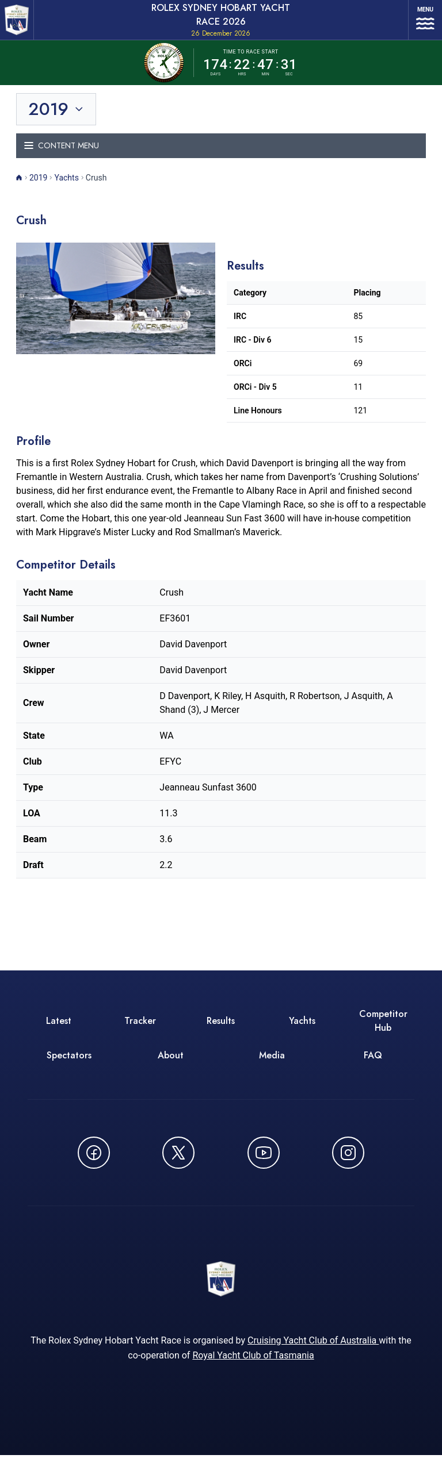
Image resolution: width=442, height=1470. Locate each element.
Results (221, 1030)
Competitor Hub (383, 1030)
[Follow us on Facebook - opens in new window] (94, 1162)
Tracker (140, 1030)
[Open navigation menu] (419, 24)
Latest (58, 1030)
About (171, 1065)
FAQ (373, 1065)
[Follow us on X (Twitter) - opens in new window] (178, 1162)
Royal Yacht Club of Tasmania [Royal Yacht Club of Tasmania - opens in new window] (253, 1370)
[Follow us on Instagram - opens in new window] (348, 1162)
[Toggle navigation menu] (221, 155)
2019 (38, 187)
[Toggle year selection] (57, 119)
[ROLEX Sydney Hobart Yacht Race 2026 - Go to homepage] (21, 25)
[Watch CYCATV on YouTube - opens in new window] (263, 1162)
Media (272, 1065)
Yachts (66, 187)
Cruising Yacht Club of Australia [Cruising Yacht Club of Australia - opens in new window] (313, 1355)
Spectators (69, 1065)
